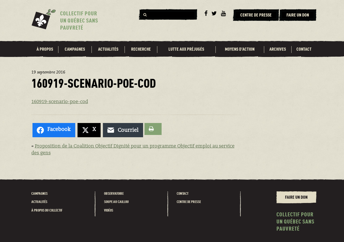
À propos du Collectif (46, 210)
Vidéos (108, 210)
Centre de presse (189, 202)
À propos (44, 49)
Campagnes (75, 49)
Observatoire (114, 194)
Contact (304, 49)
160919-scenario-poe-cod (59, 102)
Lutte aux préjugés (186, 49)
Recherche (141, 49)
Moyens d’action (240, 49)
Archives (277, 49)
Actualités (108, 49)
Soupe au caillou (116, 202)
